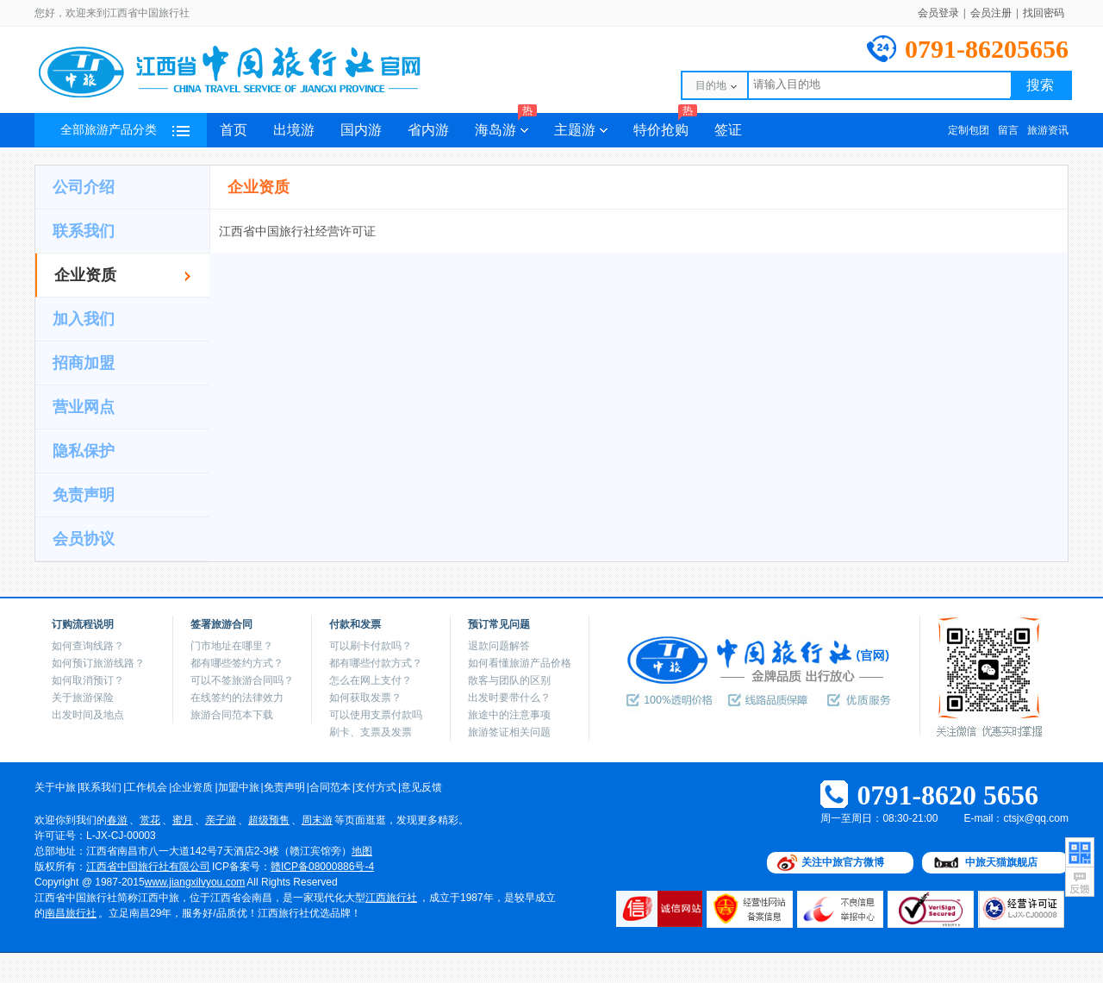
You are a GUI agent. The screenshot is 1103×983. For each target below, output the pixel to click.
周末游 (317, 820)
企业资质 (85, 275)
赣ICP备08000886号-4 (322, 867)
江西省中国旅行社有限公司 (148, 867)
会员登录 (938, 13)
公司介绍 (84, 187)
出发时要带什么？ (509, 698)
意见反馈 (421, 787)
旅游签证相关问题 (509, 732)
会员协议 (84, 539)
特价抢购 (665, 125)
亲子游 (220, 820)
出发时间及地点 (88, 715)
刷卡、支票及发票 (370, 732)
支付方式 (375, 787)
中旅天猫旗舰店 (1001, 862)
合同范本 (330, 787)
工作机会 (146, 787)
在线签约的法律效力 (237, 698)
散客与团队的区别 (509, 680)
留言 (1008, 130)
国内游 (361, 129)
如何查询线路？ (88, 646)
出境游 (294, 129)
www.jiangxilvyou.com (195, 882)
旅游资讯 (1048, 130)
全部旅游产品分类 (125, 129)
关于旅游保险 (83, 698)
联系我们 (84, 231)
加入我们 (84, 319)
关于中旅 (55, 787)
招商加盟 (84, 363)
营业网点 (84, 407)
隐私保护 (84, 451)
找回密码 (1043, 13)
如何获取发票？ (365, 698)
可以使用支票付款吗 (375, 715)
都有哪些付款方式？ (375, 663)
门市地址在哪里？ (231, 646)
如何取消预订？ (88, 680)
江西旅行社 (391, 898)
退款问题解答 (499, 646)
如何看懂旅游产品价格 (519, 663)
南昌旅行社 (71, 913)
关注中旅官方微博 (842, 862)
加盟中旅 (238, 787)
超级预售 (269, 820)
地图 (362, 851)
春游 (117, 820)
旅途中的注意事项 (509, 715)
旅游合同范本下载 (231, 715)
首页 (233, 129)
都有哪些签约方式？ (237, 663)
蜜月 (182, 820)
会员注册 (991, 13)
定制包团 (968, 130)
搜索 (1040, 85)
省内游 (428, 129)
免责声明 (84, 495)
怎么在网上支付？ (370, 680)
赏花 (150, 820)
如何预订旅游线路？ (98, 663)
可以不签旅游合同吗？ (242, 680)
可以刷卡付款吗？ (370, 646)
